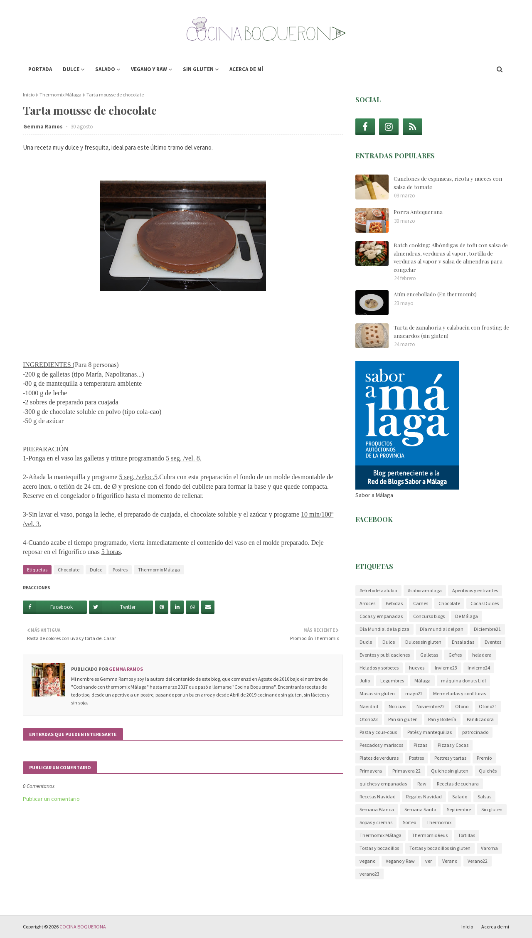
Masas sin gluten (377, 693)
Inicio (28, 94)
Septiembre (459, 809)
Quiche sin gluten (449, 771)
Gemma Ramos (43, 126)
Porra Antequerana (418, 211)
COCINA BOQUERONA (82, 926)
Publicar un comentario (51, 799)
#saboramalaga (425, 590)
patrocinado (475, 732)
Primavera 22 (406, 771)
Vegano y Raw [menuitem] (149, 69)
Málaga (422, 680)
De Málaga (466, 616)
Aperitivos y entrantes (475, 590)
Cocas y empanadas (381, 616)
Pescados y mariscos (381, 745)
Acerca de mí (495, 926)
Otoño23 (369, 719)
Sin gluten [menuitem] (198, 69)
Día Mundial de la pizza (384, 629)
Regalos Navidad (424, 796)
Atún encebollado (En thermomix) (435, 294)
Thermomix (438, 822)
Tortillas (466, 835)
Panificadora (480, 719)
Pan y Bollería (442, 719)
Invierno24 (479, 668)
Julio (365, 680)
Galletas (429, 655)
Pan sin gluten (403, 719)
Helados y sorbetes (379, 668)
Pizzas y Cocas (453, 745)
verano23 (369, 874)
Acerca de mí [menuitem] (246, 69)
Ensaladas (463, 642)
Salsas (484, 796)
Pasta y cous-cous (378, 732)
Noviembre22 (430, 706)
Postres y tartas (450, 758)
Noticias (397, 706)
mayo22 (414, 693)
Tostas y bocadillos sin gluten (439, 848)
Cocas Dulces (484, 603)
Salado (459, 796)
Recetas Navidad (378, 796)
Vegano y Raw (400, 861)
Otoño (461, 706)
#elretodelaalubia (378, 590)
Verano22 (478, 861)
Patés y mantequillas (429, 732)
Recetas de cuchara (458, 783)
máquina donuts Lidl (463, 680)
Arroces (367, 603)
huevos (416, 668)
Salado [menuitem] (105, 69)
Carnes (420, 603)
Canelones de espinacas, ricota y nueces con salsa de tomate (448, 182)
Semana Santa (420, 809)
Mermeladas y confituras (459, 693)
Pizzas (420, 745)
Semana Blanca (377, 809)
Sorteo (409, 822)
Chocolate (68, 569)
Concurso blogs (429, 616)
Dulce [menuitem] (71, 69)
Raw (421, 783)
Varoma (489, 848)
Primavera (371, 771)
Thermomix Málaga (60, 94)
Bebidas (394, 603)
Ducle (366, 642)
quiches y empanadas (383, 783)
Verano (449, 861)
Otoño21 (488, 706)
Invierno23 (446, 668)
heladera (482, 655)
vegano (367, 861)
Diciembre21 (487, 629)
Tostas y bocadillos (379, 848)
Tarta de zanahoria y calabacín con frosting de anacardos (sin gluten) (451, 331)
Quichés (488, 771)
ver (428, 861)
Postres (120, 569)
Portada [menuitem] (40, 69)
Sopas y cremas (376, 822)
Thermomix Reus (430, 835)
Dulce (96, 569)
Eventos (493, 642)
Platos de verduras (379, 758)
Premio (484, 758)
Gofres (455, 655)
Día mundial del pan (441, 629)
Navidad (369, 706)
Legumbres (392, 680)
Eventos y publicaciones (385, 655)
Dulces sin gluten (423, 642)
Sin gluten (491, 809)
